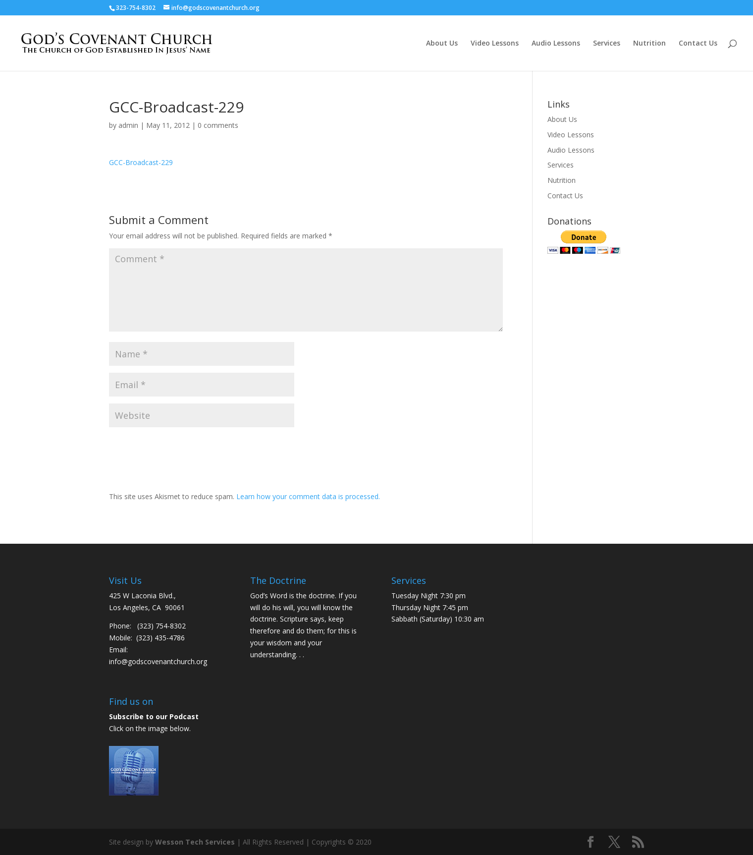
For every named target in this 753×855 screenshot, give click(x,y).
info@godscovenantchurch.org (158, 661)
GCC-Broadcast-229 (141, 162)
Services (606, 44)
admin (128, 125)
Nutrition (649, 44)
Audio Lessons (556, 44)
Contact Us (698, 44)
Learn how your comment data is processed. (308, 496)
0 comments (218, 125)
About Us (442, 44)
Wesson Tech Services (195, 842)
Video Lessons (495, 44)
